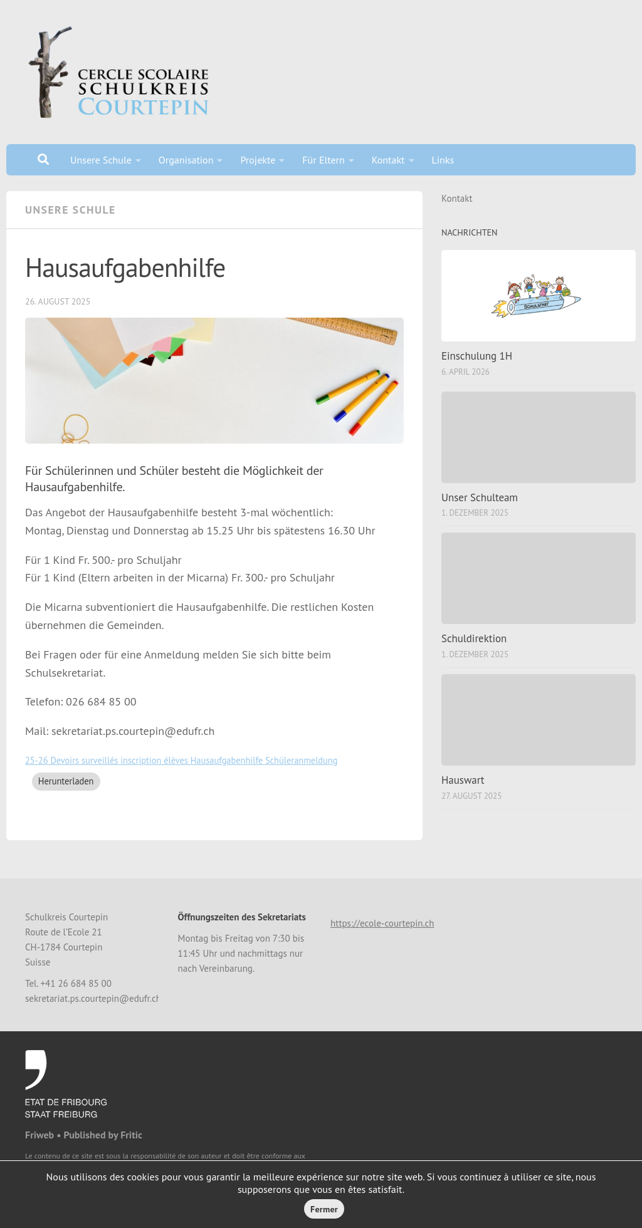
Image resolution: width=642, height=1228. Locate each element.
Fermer (324, 1209)
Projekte (257, 160)
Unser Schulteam (479, 497)
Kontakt (388, 160)
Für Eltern (323, 160)
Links (443, 160)
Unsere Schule (101, 160)
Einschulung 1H (476, 356)
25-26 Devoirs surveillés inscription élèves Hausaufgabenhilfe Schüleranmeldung (181, 760)
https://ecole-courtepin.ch (382, 923)
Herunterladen (66, 781)
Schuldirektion (474, 638)
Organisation (186, 160)
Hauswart (463, 780)
